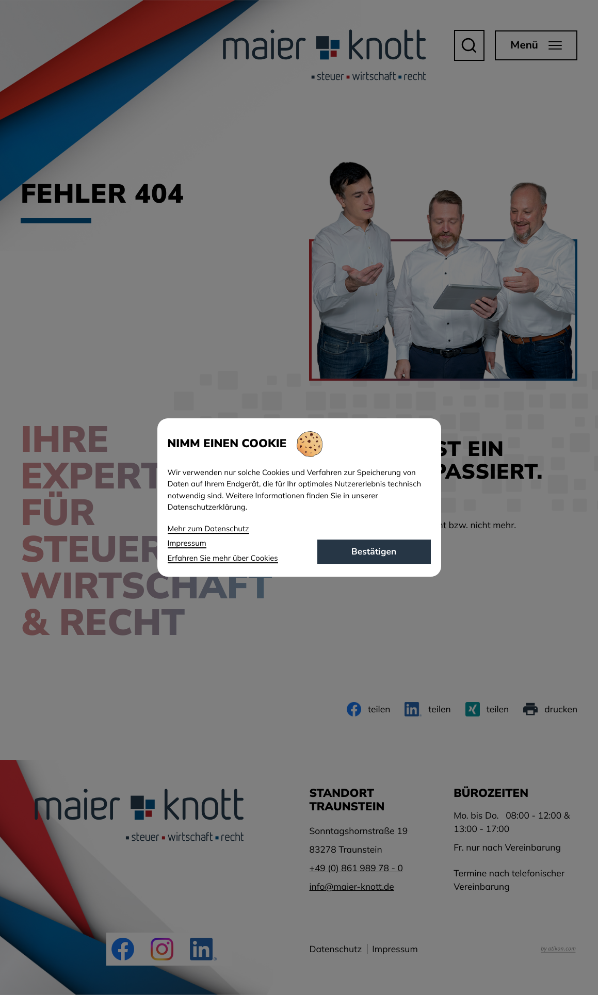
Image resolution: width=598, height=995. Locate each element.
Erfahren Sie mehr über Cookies (223, 558)
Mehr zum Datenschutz (208, 528)
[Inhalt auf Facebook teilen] (369, 709)
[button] (469, 45)
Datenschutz (335, 949)
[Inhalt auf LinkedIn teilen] (427, 709)
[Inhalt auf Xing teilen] (487, 709)
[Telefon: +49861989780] (356, 868)
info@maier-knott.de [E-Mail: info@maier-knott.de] (351, 886)
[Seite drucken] (550, 709)
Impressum (395, 949)
